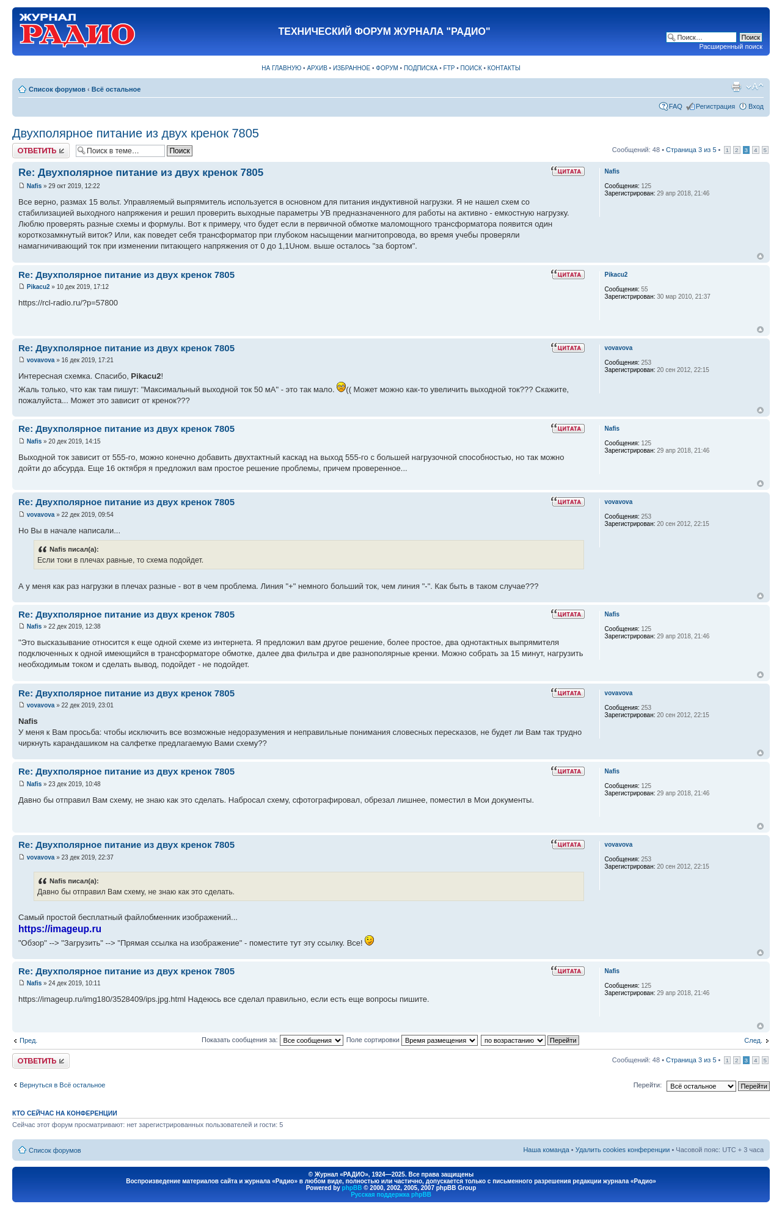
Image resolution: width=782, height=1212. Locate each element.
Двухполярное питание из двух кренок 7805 (135, 133)
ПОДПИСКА (421, 68)
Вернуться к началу (760, 256)
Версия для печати (736, 86)
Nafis (34, 186)
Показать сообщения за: (272, 1039)
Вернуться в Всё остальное (62, 1085)
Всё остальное (116, 89)
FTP (449, 68)
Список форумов (57, 89)
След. (753, 1040)
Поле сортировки (412, 1039)
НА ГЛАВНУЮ (281, 68)
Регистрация (715, 106)
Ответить (41, 150)
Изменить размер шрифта (755, 86)
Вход (756, 106)
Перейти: (648, 1085)
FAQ (675, 106)
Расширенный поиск (730, 46)
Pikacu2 (38, 286)
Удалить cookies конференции (623, 1149)
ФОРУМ (387, 68)
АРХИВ (317, 68)
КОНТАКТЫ (504, 68)
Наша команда (546, 1149)
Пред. (28, 1040)
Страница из (691, 149)
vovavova (41, 360)
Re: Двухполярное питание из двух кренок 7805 (140, 172)
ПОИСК (471, 68)
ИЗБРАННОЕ (351, 68)
